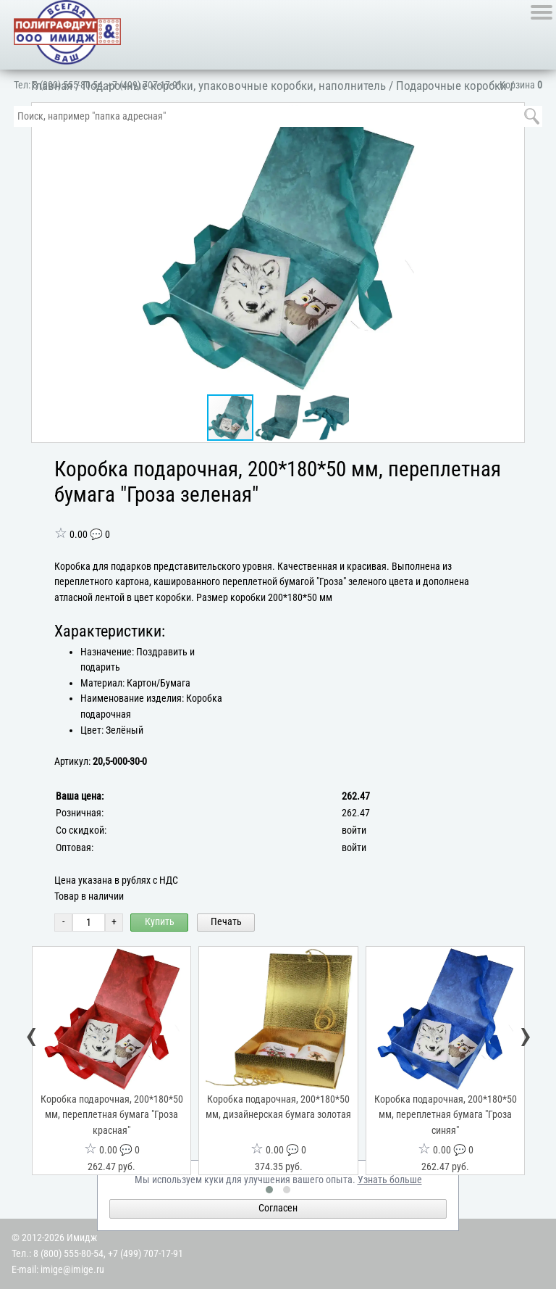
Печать (226, 922)
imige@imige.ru (72, 1270)
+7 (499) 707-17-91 (144, 85)
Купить (159, 922)
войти (354, 830)
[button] (510, 248)
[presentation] (31, 1038)
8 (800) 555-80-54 (68, 85)
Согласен (278, 1208)
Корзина (521, 85)
